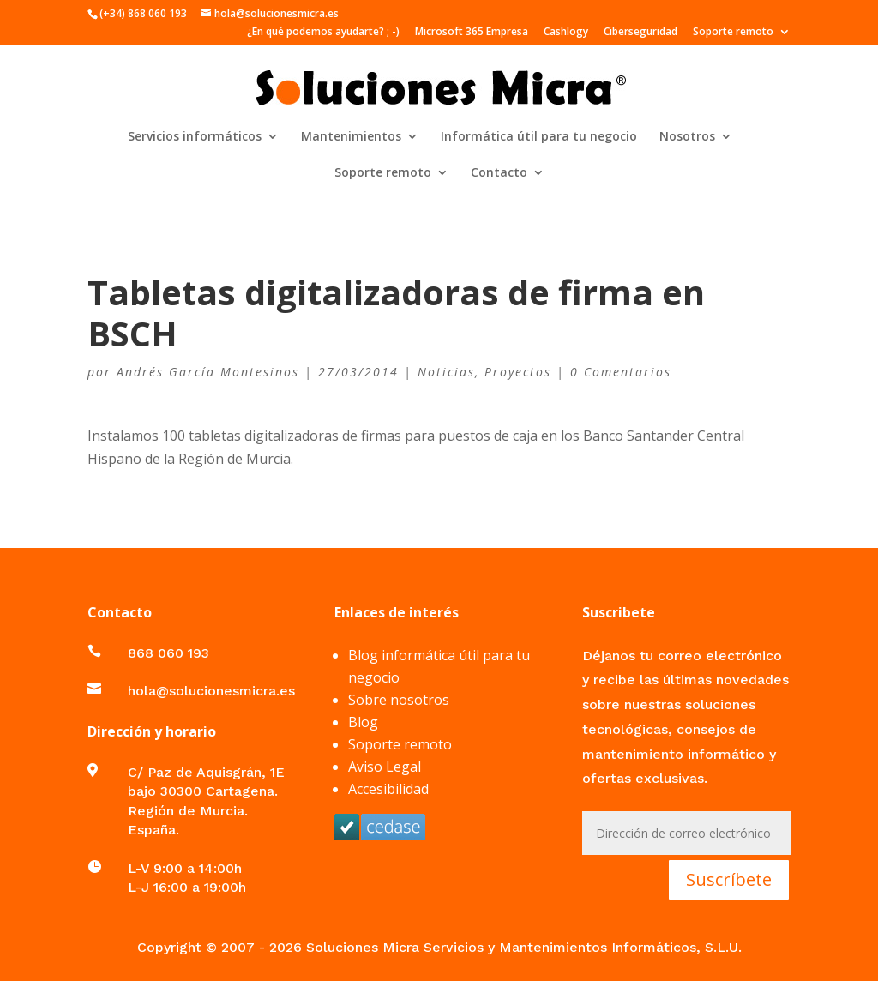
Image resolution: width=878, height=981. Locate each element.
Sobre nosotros (398, 699)
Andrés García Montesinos (208, 372)
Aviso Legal (384, 766)
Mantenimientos (351, 137)
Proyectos (517, 372)
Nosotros (687, 137)
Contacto (499, 173)
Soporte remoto (733, 33)
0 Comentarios (620, 372)
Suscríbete (729, 879)
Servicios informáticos (195, 137)
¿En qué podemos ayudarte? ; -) (323, 33)
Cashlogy (566, 33)
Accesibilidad (388, 788)
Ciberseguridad (640, 33)
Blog (363, 722)
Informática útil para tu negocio (539, 137)
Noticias (446, 372)
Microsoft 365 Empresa (471, 33)
